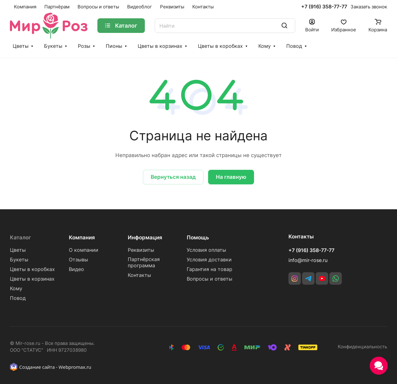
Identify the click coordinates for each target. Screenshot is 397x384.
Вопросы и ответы (209, 279)
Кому (264, 46)
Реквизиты (141, 250)
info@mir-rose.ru (308, 260)
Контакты (139, 275)
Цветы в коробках (220, 46)
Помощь (198, 237)
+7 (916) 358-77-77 (324, 7)
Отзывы (78, 260)
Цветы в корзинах (160, 46)
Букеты (53, 46)
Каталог (20, 237)
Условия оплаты (206, 250)
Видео (76, 269)
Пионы (114, 46)
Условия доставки (209, 260)
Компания (82, 237)
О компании (83, 250)
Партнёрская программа (144, 262)
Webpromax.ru (75, 367)
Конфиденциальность (362, 347)
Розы (84, 46)
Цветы (21, 46)
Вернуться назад (173, 177)
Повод (294, 46)
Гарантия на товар (209, 269)
